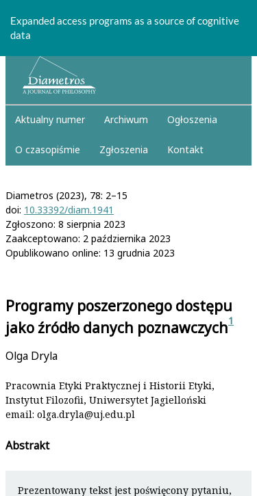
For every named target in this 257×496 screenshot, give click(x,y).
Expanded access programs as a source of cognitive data (124, 27)
